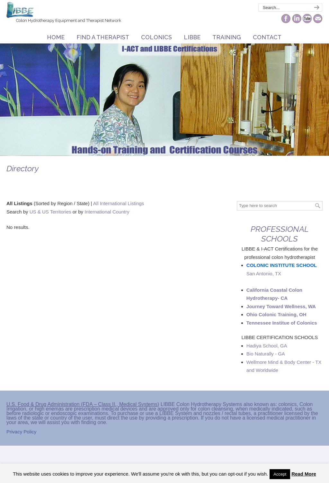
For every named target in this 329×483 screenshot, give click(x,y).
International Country (106, 211)
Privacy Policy (21, 431)
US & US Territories (50, 211)
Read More (303, 474)
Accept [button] (279, 474)
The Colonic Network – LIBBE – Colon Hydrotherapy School (20, 10)
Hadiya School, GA (266, 345)
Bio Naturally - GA (265, 353)
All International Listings (118, 203)
